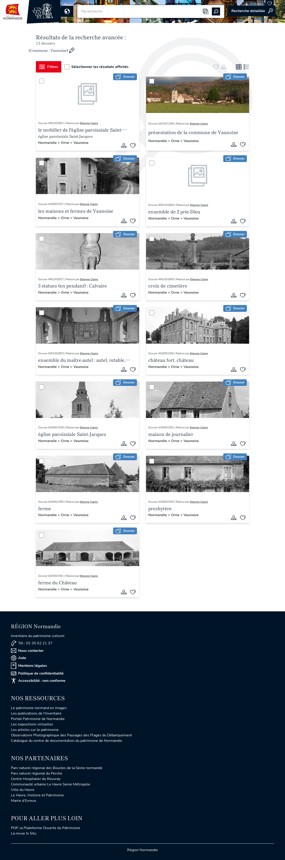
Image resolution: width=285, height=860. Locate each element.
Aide (18, 658)
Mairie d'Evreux (23, 800)
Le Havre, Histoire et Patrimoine (37, 795)
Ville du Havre (22, 789)
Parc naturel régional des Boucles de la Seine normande (56, 767)
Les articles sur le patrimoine (35, 729)
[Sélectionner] (41, 81)
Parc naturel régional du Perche (36, 773)
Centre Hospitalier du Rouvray (35, 778)
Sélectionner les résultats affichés (96, 66)
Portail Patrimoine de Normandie (38, 718)
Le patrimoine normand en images (39, 707)
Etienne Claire (89, 123)
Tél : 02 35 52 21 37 (31, 643)
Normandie (48, 142)
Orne (65, 142)
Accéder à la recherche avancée (251, 11)
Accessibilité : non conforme (38, 680)
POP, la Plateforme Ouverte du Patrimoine (45, 827)
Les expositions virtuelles (32, 724)
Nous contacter (27, 650)
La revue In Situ (23, 833)
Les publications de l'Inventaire (36, 713)
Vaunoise (81, 142)
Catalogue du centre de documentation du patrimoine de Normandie (66, 740)
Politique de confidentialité (37, 673)
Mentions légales (29, 665)
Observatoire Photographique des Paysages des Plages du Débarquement (71, 735)
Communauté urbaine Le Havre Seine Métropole (50, 784)
